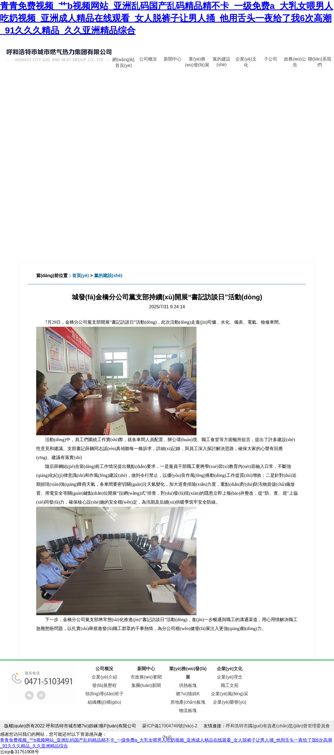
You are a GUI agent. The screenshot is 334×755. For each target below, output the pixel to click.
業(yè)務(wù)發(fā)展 (197, 60)
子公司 (270, 59)
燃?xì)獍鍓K (188, 693)
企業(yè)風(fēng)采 (229, 693)
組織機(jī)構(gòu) (104, 702)
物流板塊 (188, 710)
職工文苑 (230, 685)
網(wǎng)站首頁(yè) (123, 60)
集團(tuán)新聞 (146, 685)
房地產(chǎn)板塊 (187, 702)
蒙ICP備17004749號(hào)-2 (169, 725)
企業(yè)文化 (246, 60)
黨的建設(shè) (221, 60)
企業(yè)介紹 (104, 677)
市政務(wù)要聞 (146, 677)
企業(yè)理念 (229, 677)
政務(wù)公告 (295, 60)
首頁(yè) (80, 275)
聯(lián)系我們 (319, 60)
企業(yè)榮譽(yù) (229, 702)
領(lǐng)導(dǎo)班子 (104, 693)
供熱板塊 (188, 685)
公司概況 (148, 59)
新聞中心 (172, 59)
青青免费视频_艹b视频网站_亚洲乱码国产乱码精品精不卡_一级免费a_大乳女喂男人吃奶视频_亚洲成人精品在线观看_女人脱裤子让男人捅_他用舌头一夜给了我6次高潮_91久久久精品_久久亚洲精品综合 (166, 18)
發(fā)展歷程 (104, 685)
